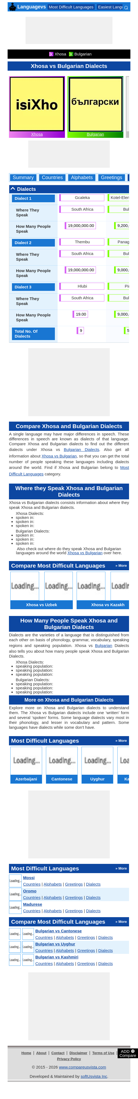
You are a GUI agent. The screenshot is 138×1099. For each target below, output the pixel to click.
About (41, 1053)
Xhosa (37, 134)
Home (26, 1053)
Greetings (111, 178)
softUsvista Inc (94, 1076)
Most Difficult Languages (71, 7)
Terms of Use (103, 1053)
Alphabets (82, 178)
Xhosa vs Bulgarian (59, 456)
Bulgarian (95, 134)
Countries (52, 178)
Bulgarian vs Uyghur (55, 944)
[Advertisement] (69, 30)
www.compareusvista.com (82, 1067)
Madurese (32, 904)
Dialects (93, 884)
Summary (23, 178)
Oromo (29, 891)
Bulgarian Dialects (81, 449)
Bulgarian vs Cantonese (58, 931)
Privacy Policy (69, 1059)
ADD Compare (128, 1053)
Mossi (29, 877)
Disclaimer (78, 1053)
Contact (57, 1053)
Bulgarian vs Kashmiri (56, 957)
